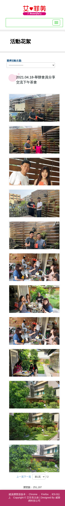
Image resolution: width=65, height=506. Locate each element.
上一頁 (20, 476)
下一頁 (27, 476)
